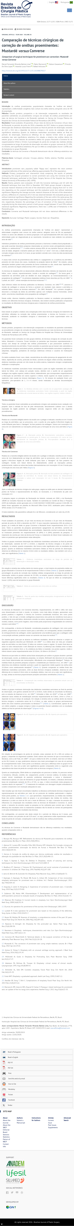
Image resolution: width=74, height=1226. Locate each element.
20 (68, 662)
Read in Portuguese (11, 1052)
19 (41, 641)
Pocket (7, 1095)
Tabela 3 (41, 578)
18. (3, 950)
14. (3, 924)
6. (3, 874)
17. (3, 943)
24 (24, 784)
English (53, 2)
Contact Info (6, 1145)
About (5, 1118)
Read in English (10, 1057)
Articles (51, 1118)
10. (3, 900)
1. (3, 839)
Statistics (6, 89)
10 (21, 277)
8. (3, 887)
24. (3, 987)
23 (23, 784)
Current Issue (51, 1121)
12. (3, 911)
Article (6, 76)
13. (3, 917)
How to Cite (9, 1084)
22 (71, 693)
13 (44, 280)
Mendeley (8, 1089)
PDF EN (7, 1068)
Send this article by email (13, 1079)
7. (3, 878)
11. (3, 906)
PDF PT (7, 1063)
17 (53, 289)
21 (56, 693)
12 (14, 280)
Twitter (7, 1105)
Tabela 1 (22, 553)
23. (3, 980)
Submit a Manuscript (21, 1121)
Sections (6, 1135)
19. (3, 957)
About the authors (9, 83)
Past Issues (52, 1125)
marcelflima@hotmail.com (60, 1028)
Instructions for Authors (36, 1119)
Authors (20, 1118)
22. (3, 976)
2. (3, 845)
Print (6, 1073)
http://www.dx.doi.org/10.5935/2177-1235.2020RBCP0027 (24, 71)
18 (17, 623)
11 (70, 277)
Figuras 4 (37, 708)
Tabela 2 (54, 570)
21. (3, 970)
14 (46, 280)
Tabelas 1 (22, 796)
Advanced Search (67, 1119)
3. (3, 854)
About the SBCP (6, 1126)
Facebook (8, 1100)
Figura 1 (40, 378)
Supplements (53, 1127)
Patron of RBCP (6, 1140)
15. (3, 930)
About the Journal (6, 1121)
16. (3, 937)
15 (60, 284)
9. (3, 893)
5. (3, 867)
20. (3, 963)
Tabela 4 (37, 667)
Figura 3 (31, 468)
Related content (9, 95)
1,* (31, 63)
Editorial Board (6, 1131)
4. (3, 861)
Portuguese (67, 2)
